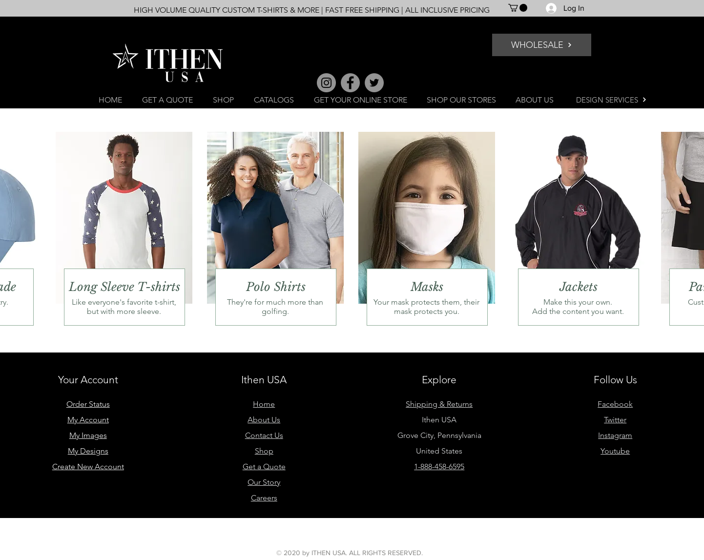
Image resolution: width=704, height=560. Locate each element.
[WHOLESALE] (541, 45)
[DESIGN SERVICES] (611, 99)
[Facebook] (350, 82)
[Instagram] (326, 82)
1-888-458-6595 (439, 466)
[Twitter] (374, 82)
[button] (517, 8)
